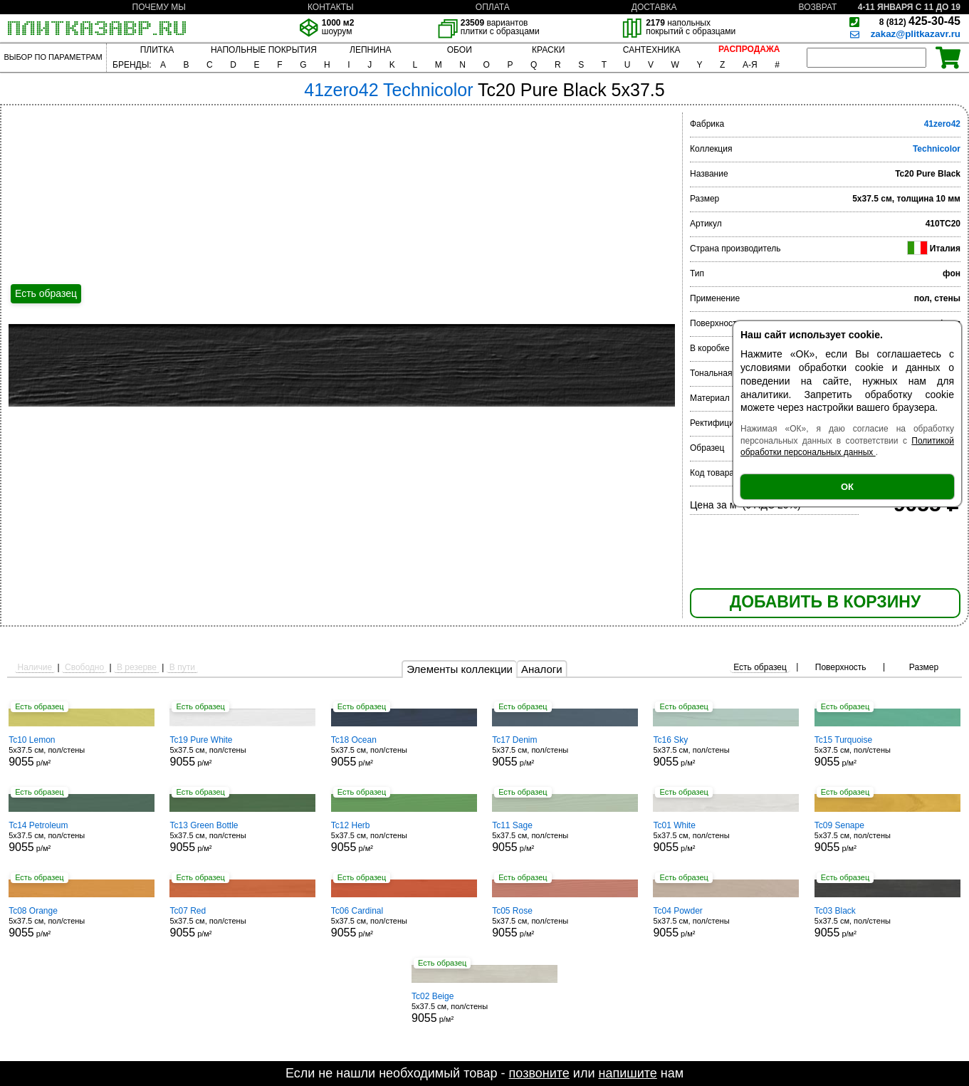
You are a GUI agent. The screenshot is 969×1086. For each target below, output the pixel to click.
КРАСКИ (548, 50)
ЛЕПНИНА (370, 50)
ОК (847, 486)
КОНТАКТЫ (331, 7)
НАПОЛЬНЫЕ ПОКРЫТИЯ (264, 50)
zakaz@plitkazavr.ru (915, 33)
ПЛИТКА (157, 50)
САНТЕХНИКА (652, 50)
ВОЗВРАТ (818, 7)
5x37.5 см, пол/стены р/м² (81, 751)
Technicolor (936, 149)
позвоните (539, 1073)
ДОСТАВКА (654, 7)
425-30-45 (919, 21)
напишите (627, 1073)
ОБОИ (459, 50)
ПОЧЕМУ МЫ (159, 7)
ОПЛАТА (493, 7)
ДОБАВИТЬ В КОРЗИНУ (825, 601)
